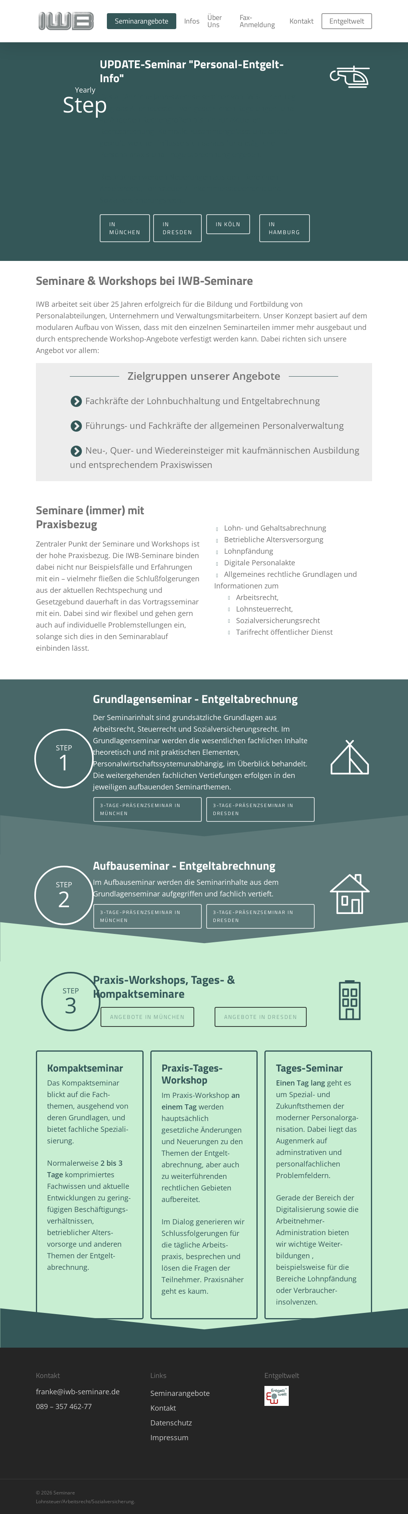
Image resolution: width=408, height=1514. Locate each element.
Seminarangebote (180, 1393)
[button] (125, 228)
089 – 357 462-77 (64, 1406)
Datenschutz (171, 1422)
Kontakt (163, 1408)
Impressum (169, 1437)
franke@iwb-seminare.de (78, 1391)
